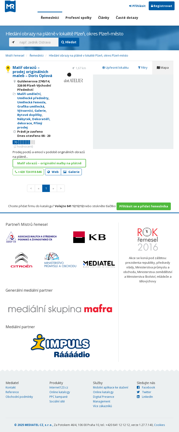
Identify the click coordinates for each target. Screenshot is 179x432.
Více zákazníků (102, 406)
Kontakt (11, 387)
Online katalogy (59, 392)
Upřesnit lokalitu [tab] (115, 67)
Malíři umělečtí (29, 94)
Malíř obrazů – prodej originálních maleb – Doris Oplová (32, 71)
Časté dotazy (127, 17)
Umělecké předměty (32, 98)
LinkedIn (145, 397)
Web (53, 172)
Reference (12, 392)
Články (103, 17)
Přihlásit (137, 6)
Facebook (146, 387)
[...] (38, 42)
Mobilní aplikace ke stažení (110, 387)
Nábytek (24, 119)
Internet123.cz (58, 387)
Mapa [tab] (163, 67)
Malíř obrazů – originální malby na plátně (49, 163)
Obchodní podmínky (19, 397)
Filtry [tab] (143, 67)
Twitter (144, 392)
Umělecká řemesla (31, 102)
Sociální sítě (57, 401)
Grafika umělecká (30, 106)
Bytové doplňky (29, 115)
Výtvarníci (25, 110)
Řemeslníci (50, 17)
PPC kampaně (58, 397)
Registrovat (161, 6)
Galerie (40, 110)
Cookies (159, 425)
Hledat (68, 42)
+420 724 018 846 (28, 172)
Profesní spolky (78, 17)
